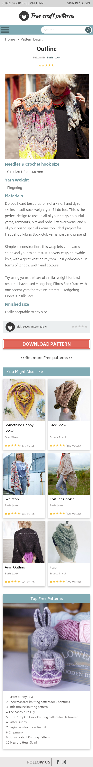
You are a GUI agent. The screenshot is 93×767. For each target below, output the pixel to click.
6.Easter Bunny (16, 722)
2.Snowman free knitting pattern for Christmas (38, 702)
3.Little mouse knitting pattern (27, 707)
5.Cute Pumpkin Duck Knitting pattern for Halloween (42, 717)
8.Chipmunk (14, 732)
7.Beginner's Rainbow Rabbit (26, 727)
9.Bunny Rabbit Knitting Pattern (28, 737)
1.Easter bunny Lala (19, 697)
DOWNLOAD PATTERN (46, 344)
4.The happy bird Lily (20, 712)
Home (10, 40)
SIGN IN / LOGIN (78, 3)
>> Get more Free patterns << (46, 358)
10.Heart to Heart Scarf (21, 742)
